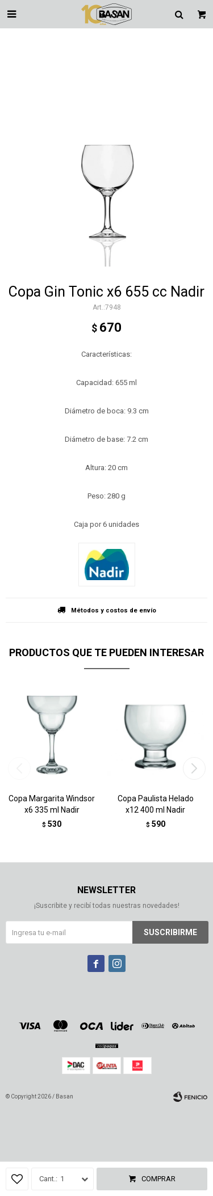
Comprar (158, 1178)
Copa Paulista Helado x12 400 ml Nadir (156, 804)
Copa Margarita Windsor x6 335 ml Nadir (52, 804)
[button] (194, 768)
